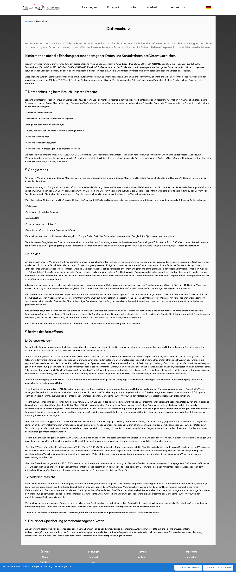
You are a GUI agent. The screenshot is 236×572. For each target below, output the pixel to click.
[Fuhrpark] (113, 7)
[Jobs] (133, 7)
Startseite (29, 21)
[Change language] (209, 7)
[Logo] (41, 7)
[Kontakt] (152, 7)
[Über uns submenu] (184, 7)
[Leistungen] (89, 7)
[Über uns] (173, 7)
